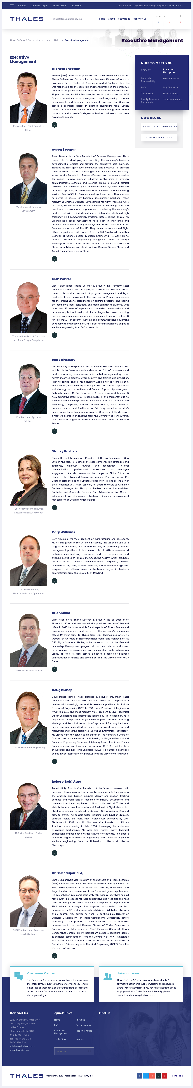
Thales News (147, 93)
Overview (146, 70)
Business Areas (83, 1025)
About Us (80, 1020)
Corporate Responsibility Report (159, 127)
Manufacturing (170, 93)
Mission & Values (171, 78)
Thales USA (76, 6)
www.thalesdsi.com (19, 1050)
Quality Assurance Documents (150, 101)
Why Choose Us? (171, 87)
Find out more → (175, 6)
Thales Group (59, 6)
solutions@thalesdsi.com (22, 1046)
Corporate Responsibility (148, 80)
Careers (22, 6)
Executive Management (170, 71)
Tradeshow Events (172, 99)
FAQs (143, 87)
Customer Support (39, 6)
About (111, 19)
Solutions (124, 19)
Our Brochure (159, 137)
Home (102, 19)
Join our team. (128, 973)
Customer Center (41, 973)
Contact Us (139, 19)
